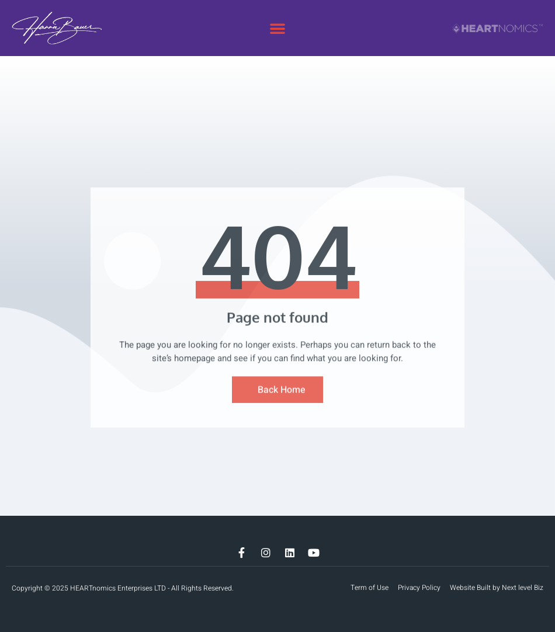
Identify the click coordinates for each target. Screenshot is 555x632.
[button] (277, 28)
